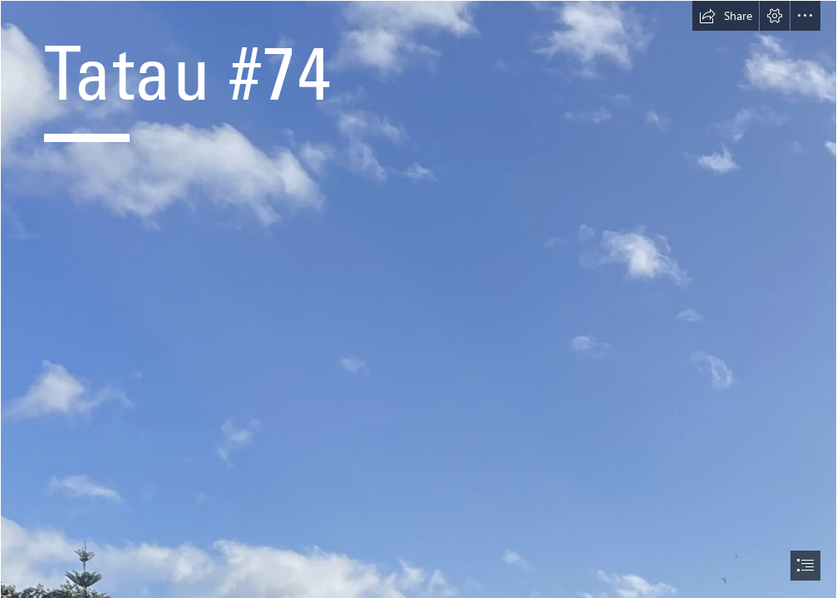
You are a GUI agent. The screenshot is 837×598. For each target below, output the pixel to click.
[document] (418, 299)
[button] (725, 16)
